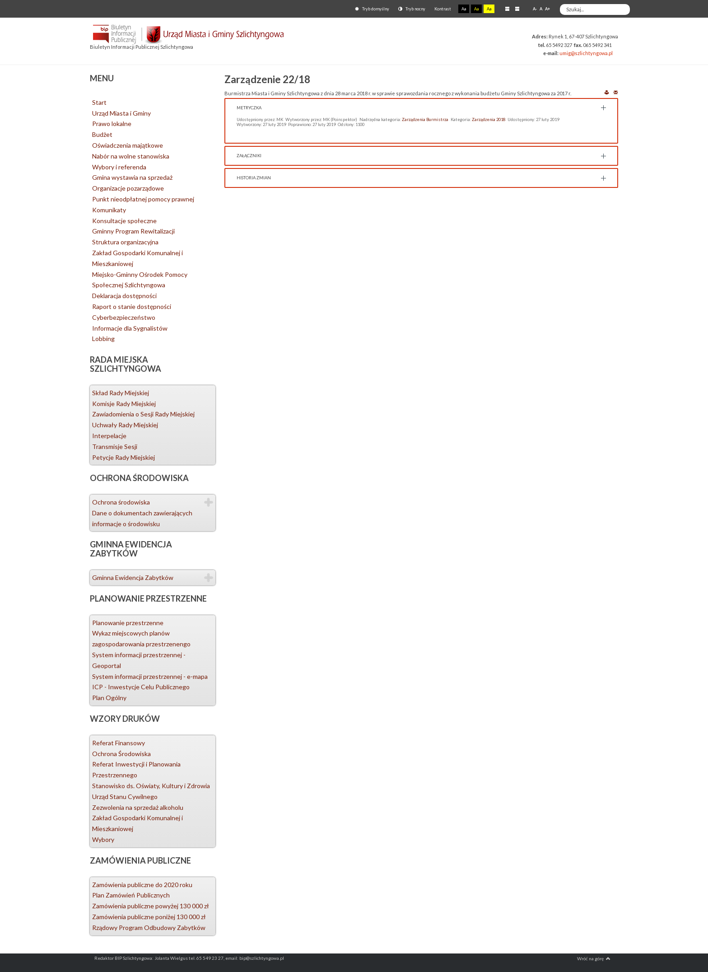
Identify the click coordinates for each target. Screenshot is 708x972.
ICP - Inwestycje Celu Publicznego (141, 687)
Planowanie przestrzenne (127, 622)
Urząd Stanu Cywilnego (125, 796)
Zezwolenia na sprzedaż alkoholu (137, 807)
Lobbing (103, 338)
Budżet (102, 134)
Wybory (103, 839)
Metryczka (249, 107)
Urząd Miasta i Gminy (121, 113)
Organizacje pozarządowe (128, 188)
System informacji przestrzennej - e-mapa (150, 676)
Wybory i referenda (119, 167)
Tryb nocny (411, 9)
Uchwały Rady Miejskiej (125, 425)
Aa (463, 8)
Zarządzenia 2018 (488, 119)
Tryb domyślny (372, 9)
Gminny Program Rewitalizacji (133, 231)
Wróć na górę (593, 958)
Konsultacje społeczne (124, 220)
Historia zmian (254, 177)
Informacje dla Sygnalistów (130, 328)
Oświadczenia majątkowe (127, 145)
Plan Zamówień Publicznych (131, 895)
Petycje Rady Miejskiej (123, 457)
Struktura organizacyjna (125, 242)
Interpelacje (109, 435)
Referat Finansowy (118, 743)
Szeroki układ (517, 8)
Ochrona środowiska (121, 502)
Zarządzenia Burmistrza (425, 119)
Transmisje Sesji (114, 446)
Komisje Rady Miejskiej (124, 403)
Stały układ (507, 8)
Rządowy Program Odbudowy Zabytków (148, 927)
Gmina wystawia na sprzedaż (132, 177)
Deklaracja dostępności (124, 295)
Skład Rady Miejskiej (120, 393)
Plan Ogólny (109, 697)
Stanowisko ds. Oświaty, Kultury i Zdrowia (151, 786)
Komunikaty (109, 210)
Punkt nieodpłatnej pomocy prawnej (143, 199)
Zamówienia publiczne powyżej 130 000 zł (150, 906)
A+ (547, 8)
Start (99, 102)
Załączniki (249, 155)
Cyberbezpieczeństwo (123, 317)
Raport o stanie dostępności (131, 306)
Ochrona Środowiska (121, 753)
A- (535, 8)
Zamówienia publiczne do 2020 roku (142, 884)
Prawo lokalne (111, 123)
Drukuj (607, 91)
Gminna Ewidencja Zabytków (132, 577)
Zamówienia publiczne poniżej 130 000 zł (149, 917)
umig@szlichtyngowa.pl (586, 53)
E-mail (616, 91)
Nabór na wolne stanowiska (130, 156)
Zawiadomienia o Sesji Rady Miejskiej (143, 414)
